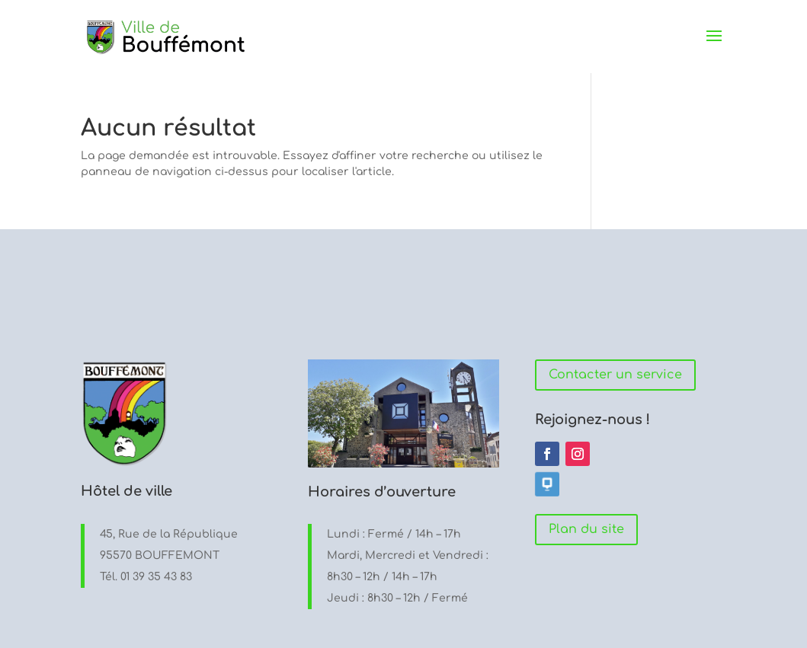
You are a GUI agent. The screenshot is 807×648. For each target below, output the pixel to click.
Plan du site (586, 529)
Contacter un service (615, 374)
